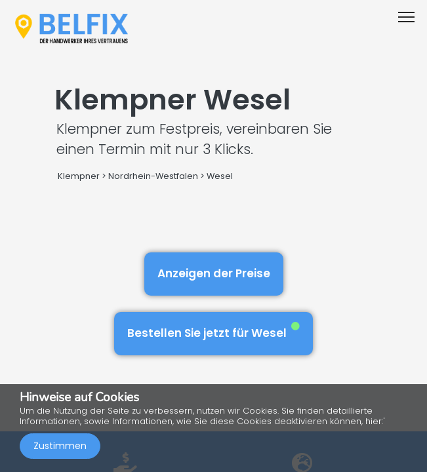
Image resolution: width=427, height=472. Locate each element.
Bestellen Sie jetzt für (213, 331)
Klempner (79, 176)
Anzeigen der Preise (213, 273)
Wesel (220, 176)
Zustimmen (60, 445)
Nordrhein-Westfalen (153, 176)
